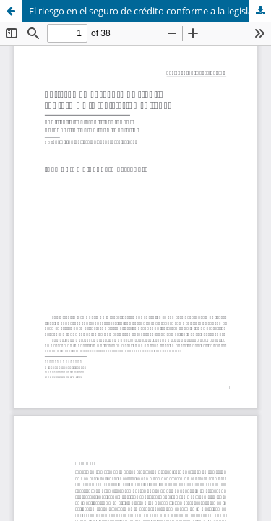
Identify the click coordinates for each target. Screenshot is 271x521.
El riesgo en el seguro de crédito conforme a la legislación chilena (150, 10)
